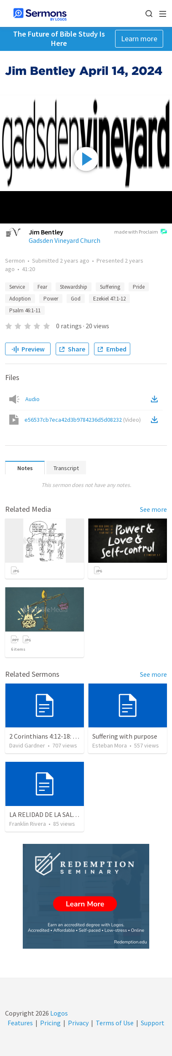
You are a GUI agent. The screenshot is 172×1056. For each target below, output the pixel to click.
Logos (58, 1013)
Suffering (110, 286)
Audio (32, 399)
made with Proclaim (140, 232)
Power (50, 298)
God (76, 298)
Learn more (139, 38)
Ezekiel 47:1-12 (109, 298)
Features (20, 1023)
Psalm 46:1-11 (24, 310)
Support (152, 1023)
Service (17, 286)
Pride (139, 286)
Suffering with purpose (124, 736)
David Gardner (27, 745)
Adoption (20, 298)
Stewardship (73, 286)
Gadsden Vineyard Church (64, 240)
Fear (42, 286)
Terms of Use (115, 1023)
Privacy (78, 1023)
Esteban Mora (109, 745)
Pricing (50, 1023)
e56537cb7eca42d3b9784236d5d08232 (82, 419)
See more (153, 509)
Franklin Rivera (27, 823)
